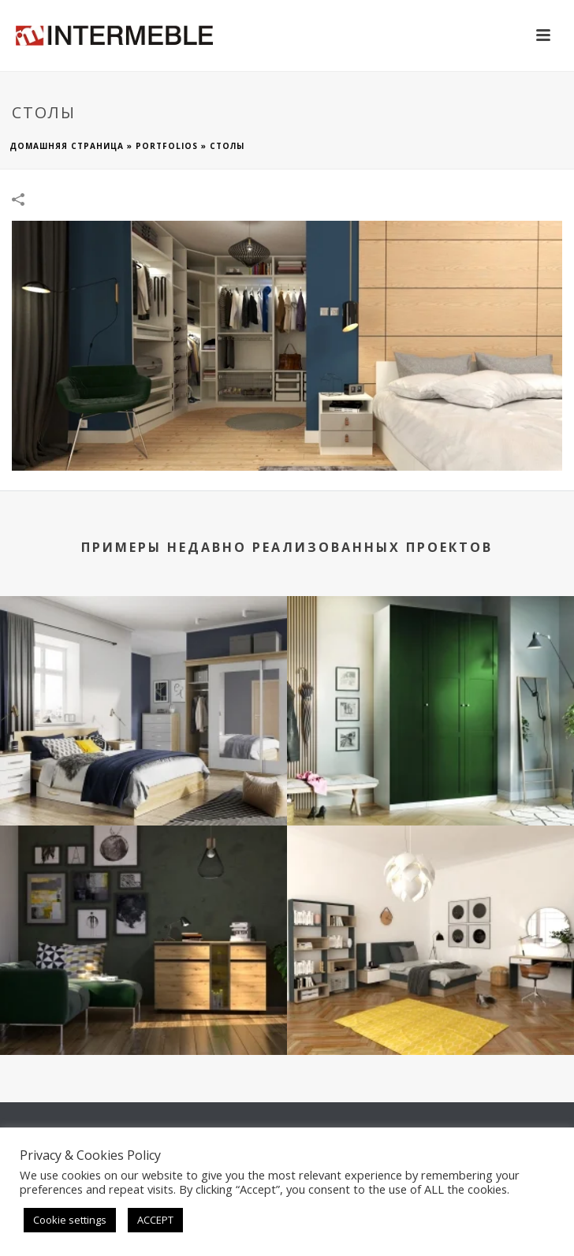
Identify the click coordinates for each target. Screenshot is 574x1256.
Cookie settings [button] (69, 1220)
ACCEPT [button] (155, 1220)
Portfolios (167, 145)
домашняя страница (66, 145)
